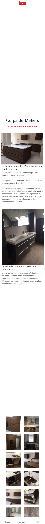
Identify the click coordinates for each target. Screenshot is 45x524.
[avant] (31, 515)
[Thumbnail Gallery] (13, 424)
